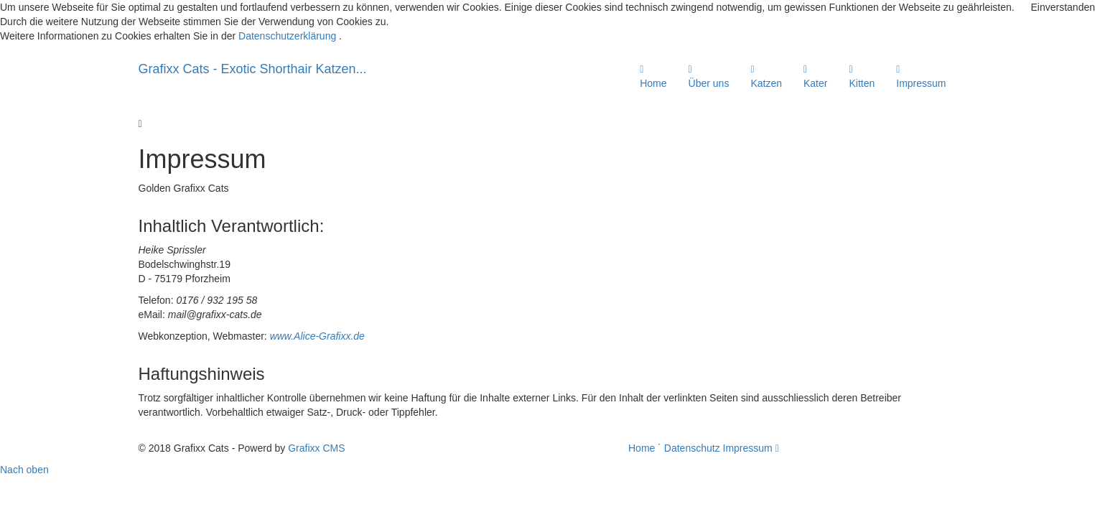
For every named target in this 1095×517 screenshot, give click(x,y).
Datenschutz (692, 448)
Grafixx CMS (316, 448)
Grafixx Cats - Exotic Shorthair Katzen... (253, 69)
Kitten (862, 77)
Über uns (709, 77)
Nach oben (24, 469)
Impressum (921, 77)
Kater (815, 77)
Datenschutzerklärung (287, 36)
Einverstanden (1062, 7)
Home (653, 77)
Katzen (766, 77)
